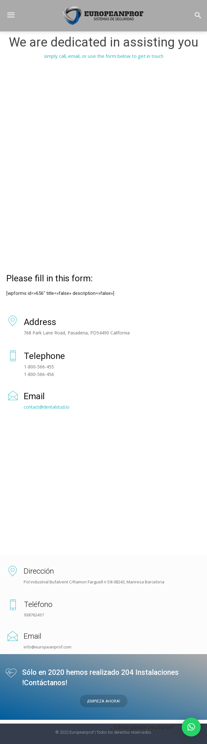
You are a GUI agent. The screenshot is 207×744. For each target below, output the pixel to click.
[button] (198, 16)
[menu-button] (10, 15)
